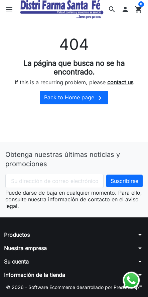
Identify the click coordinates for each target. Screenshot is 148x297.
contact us (120, 82)
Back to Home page (74, 98)
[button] (112, 9)
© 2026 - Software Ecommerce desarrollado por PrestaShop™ (74, 287)
